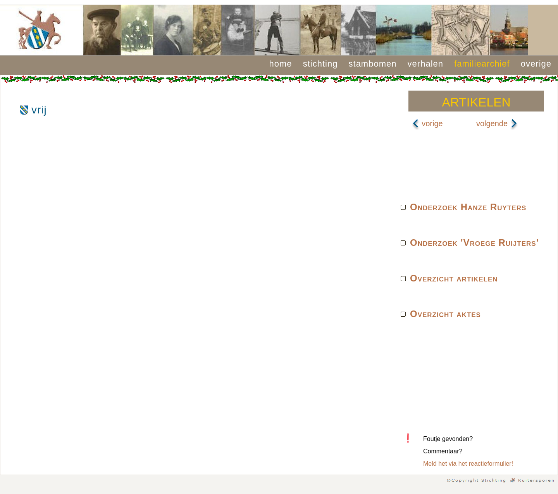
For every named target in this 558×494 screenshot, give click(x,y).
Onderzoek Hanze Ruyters (468, 207)
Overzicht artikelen (454, 278)
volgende (497, 123)
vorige (427, 123)
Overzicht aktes (445, 314)
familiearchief (482, 64)
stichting (320, 64)
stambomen (373, 64)
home (280, 64)
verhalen (425, 64)
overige (536, 64)
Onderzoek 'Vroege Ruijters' (474, 242)
